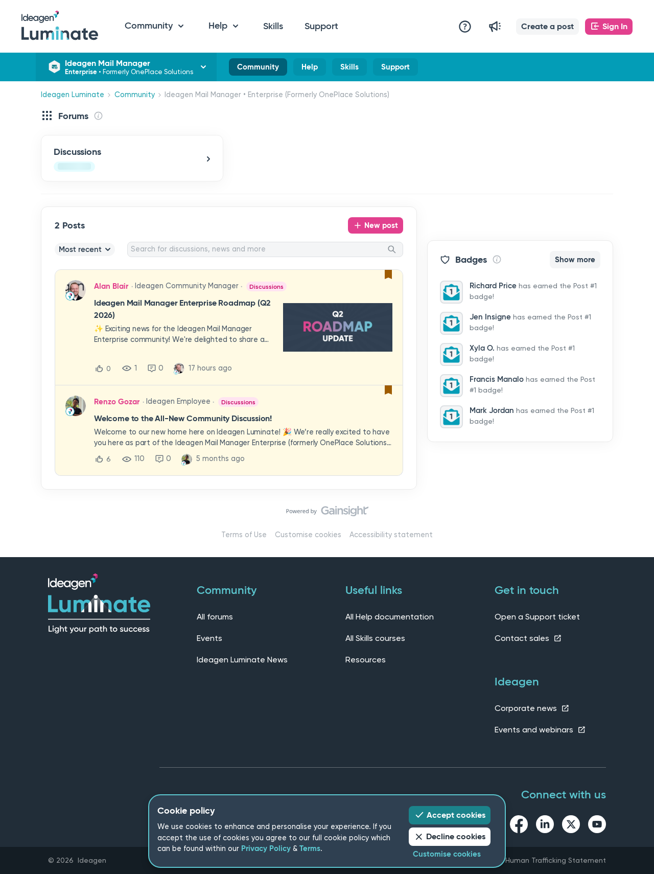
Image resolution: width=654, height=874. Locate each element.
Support (321, 26)
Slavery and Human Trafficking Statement (535, 860)
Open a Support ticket (537, 617)
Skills (273, 26)
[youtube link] (597, 826)
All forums (215, 617)
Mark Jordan (492, 410)
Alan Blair (111, 286)
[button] (547, 26)
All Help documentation (389, 617)
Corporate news (532, 708)
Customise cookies (308, 535)
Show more (575, 259)
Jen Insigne (490, 316)
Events (209, 638)
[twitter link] (571, 826)
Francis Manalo (497, 379)
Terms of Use (244, 535)
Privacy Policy (266, 848)
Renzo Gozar (116, 401)
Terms (309, 848)
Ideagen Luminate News (242, 659)
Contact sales (528, 638)
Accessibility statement (391, 535)
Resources (365, 659)
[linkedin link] (545, 826)
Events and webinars (540, 729)
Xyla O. (482, 348)
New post (381, 225)
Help (309, 69)
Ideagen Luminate (72, 94)
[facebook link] (519, 826)
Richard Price (493, 285)
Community (258, 69)
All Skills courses (375, 638)
